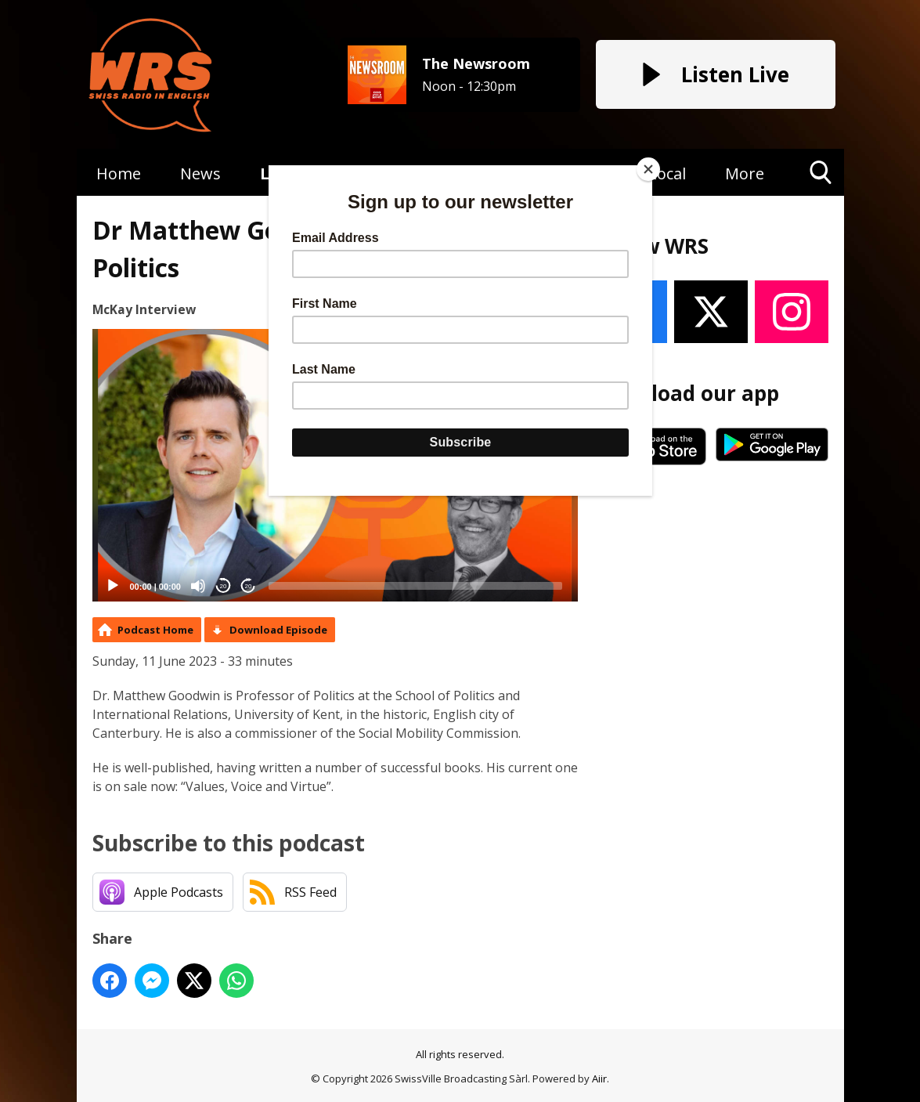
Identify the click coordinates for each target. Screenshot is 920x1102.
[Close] (648, 169)
